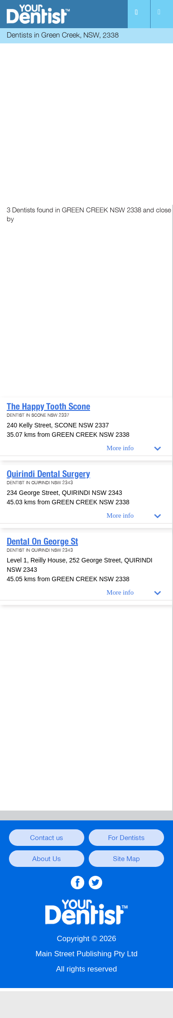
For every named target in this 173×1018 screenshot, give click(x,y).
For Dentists (126, 838)
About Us (46, 859)
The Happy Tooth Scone (48, 406)
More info (120, 448)
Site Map (126, 859)
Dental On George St (42, 541)
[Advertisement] (86, 125)
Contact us (46, 838)
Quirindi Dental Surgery (48, 474)
